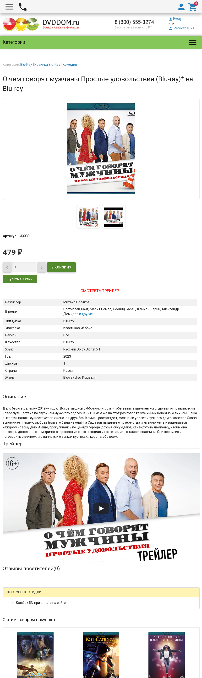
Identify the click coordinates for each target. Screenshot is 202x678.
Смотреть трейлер (100, 290)
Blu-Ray (26, 64)
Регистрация (181, 28)
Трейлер (12, 444)
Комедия (70, 64)
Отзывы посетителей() (31, 568)
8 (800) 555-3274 (134, 22)
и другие (85, 314)
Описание (14, 396)
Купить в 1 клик (20, 279)
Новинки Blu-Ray (47, 64)
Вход (175, 19)
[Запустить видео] (101, 508)
